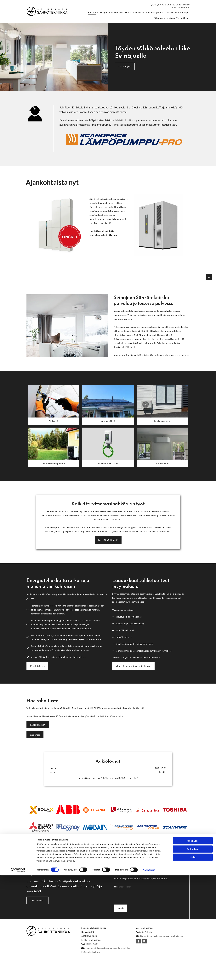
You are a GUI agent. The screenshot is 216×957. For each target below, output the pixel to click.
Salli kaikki (192, 935)
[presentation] (135, 905)
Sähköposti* (155, 876)
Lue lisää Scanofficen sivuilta (109, 721)
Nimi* (116, 876)
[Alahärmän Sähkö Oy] (53, 402)
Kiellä (193, 952)
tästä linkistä (138, 713)
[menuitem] (91, 12)
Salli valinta (193, 943)
